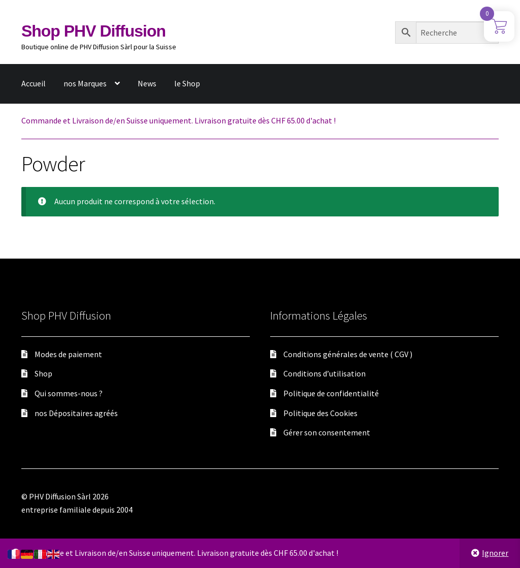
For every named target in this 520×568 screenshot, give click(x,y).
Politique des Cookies (320, 413)
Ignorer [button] (495, 553)
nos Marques (85, 83)
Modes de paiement (68, 354)
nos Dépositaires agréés (76, 413)
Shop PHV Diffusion (93, 31)
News (147, 83)
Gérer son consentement (326, 432)
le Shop (187, 83)
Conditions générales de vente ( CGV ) (347, 354)
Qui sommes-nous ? (69, 393)
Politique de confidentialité (331, 393)
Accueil (33, 83)
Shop (43, 373)
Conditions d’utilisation (324, 373)
